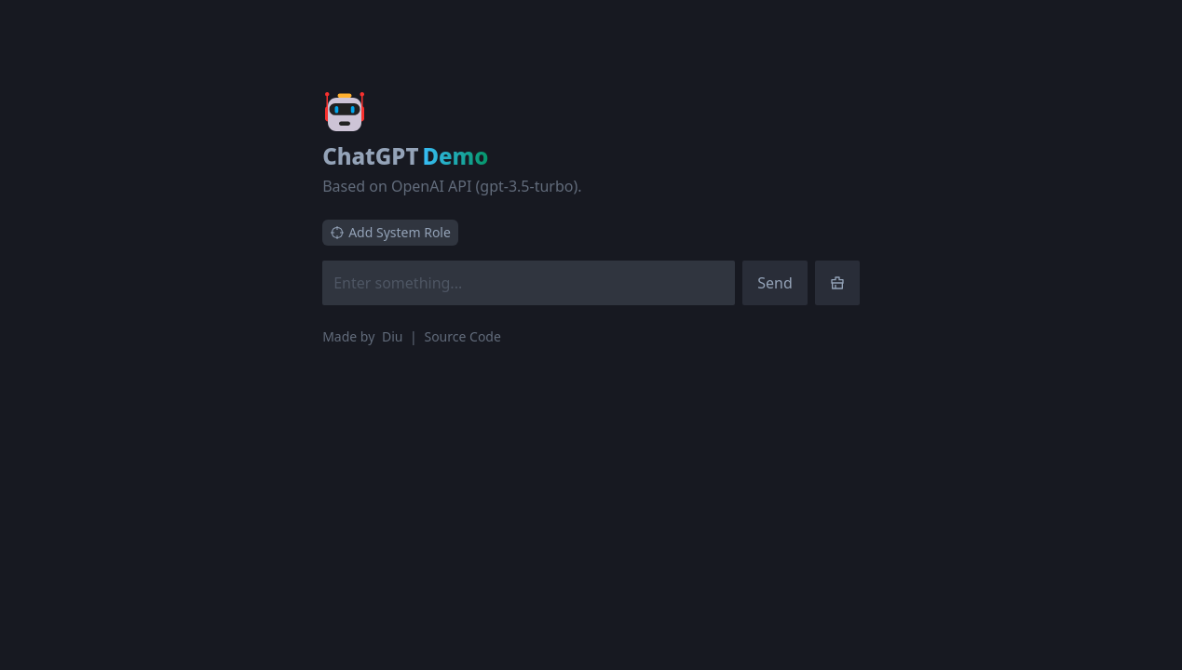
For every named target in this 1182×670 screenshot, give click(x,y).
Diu (394, 336)
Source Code (462, 336)
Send (775, 283)
